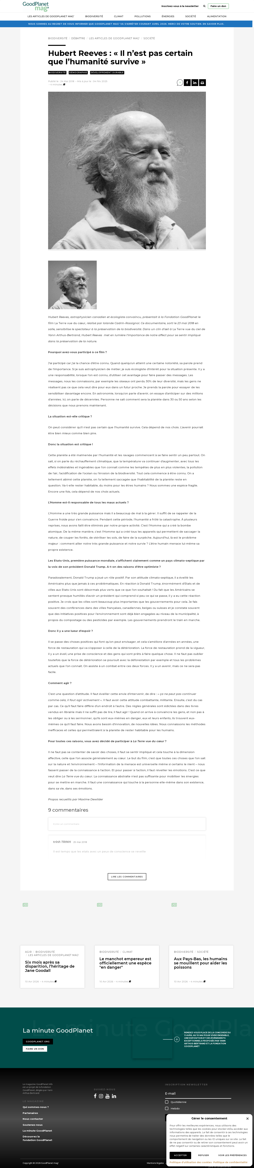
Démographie (78, 72)
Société (190, 16)
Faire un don (218, 6)
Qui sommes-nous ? (36, 1104)
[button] (247, 1118)
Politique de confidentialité (230, 1162)
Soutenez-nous (33, 1122)
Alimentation (216, 16)
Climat (118, 16)
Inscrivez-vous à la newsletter (180, 6)
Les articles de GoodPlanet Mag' (114, 38)
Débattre (78, 38)
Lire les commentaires (127, 876)
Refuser (203, 1155)
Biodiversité (94, 16)
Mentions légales (155, 1160)
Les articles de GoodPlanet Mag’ (51, 16)
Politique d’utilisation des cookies (191, 1162)
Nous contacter (33, 1116)
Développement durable (107, 72)
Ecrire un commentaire (66, 824)
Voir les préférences (232, 1155)
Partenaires (30, 1110)
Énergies (168, 16)
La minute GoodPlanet (37, 1127)
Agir (28, 951)
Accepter (180, 1155)
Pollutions (142, 16)
